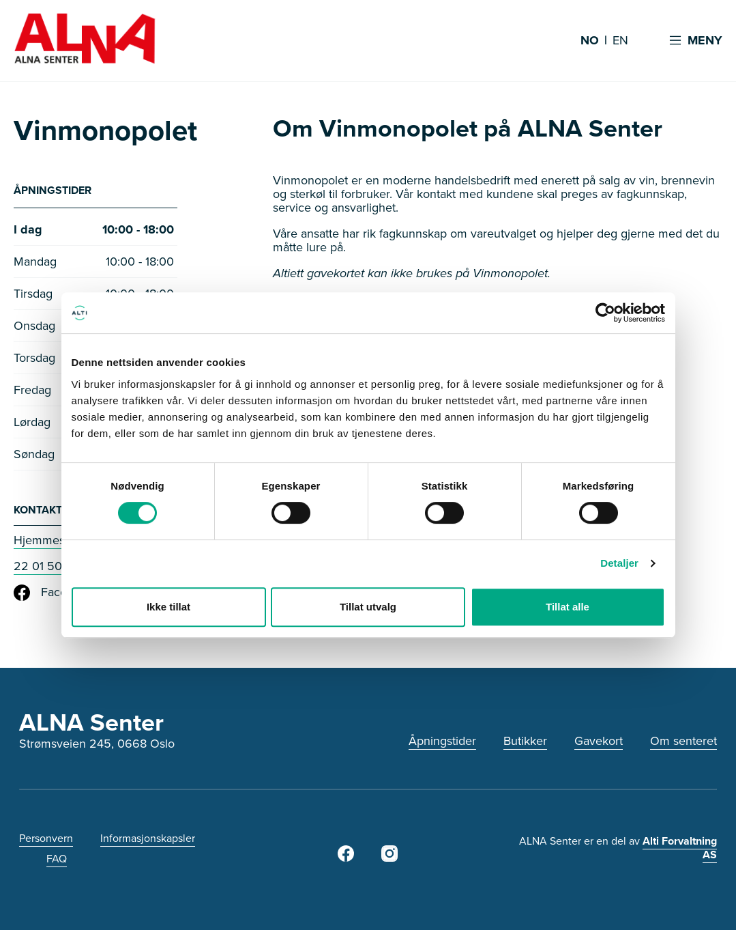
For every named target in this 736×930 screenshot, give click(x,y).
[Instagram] (389, 857)
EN (620, 41)
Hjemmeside (47, 540)
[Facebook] (346, 857)
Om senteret (683, 741)
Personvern (46, 838)
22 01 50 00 (47, 566)
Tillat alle (567, 606)
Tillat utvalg (368, 606)
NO (589, 41)
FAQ (56, 858)
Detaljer (619, 563)
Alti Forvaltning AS (680, 847)
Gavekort (598, 741)
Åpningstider (442, 741)
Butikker (525, 741)
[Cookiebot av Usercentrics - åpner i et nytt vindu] (605, 312)
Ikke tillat (168, 606)
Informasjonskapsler (147, 838)
